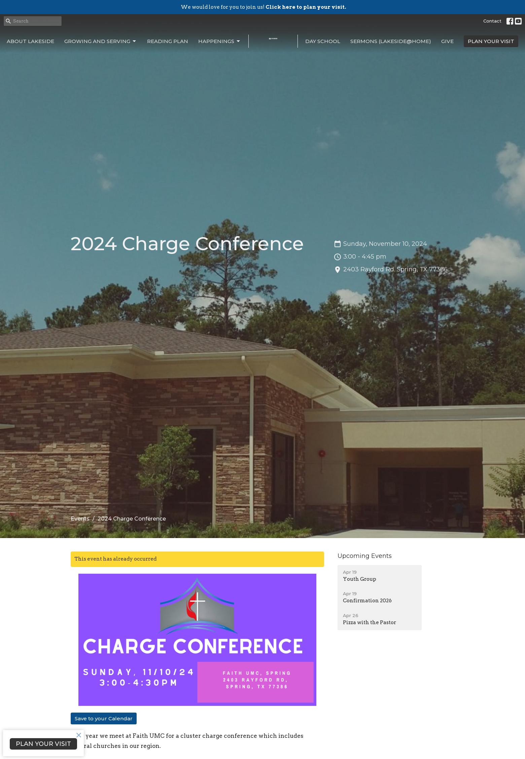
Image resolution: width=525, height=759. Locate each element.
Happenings (219, 41)
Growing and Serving (100, 41)
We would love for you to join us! (263, 7)
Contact (492, 21)
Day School (322, 41)
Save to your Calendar (104, 718)
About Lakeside (30, 41)
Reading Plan (167, 41)
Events (80, 519)
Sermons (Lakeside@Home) (390, 41)
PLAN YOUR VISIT (491, 41)
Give (447, 41)
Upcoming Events (365, 556)
